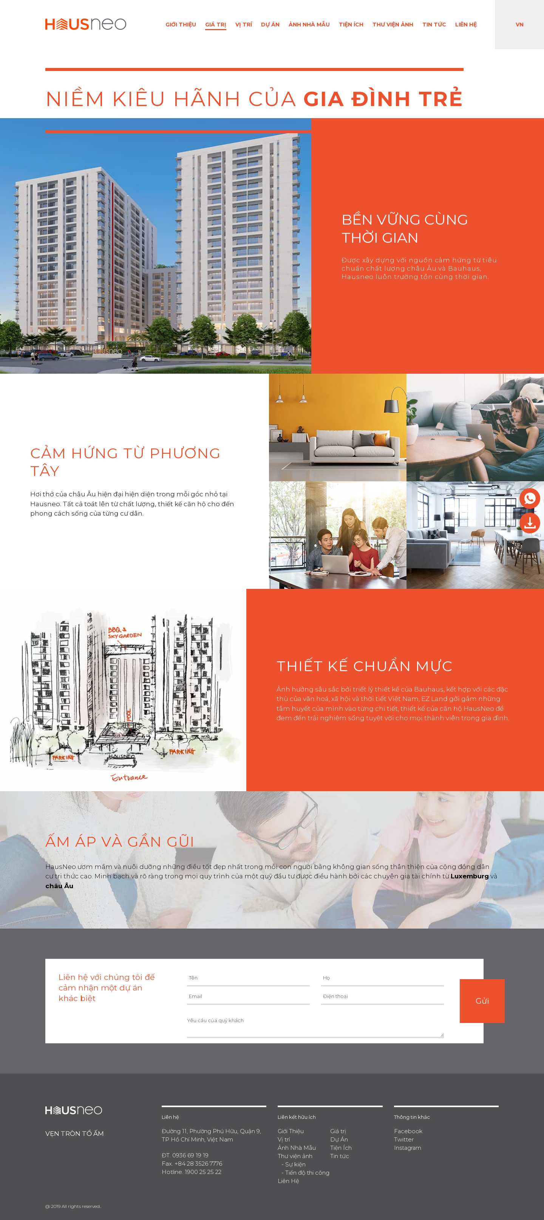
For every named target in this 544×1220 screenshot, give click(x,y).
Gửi (482, 1001)
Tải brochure (529, 523)
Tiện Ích (351, 24)
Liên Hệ (466, 24)
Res (529, 498)
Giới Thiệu (180, 24)
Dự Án (270, 24)
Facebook (408, 1131)
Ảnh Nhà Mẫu (309, 24)
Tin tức (434, 24)
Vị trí (243, 24)
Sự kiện (295, 1164)
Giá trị (215, 24)
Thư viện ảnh (392, 24)
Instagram (408, 1147)
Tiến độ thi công (307, 1172)
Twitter (403, 1139)
